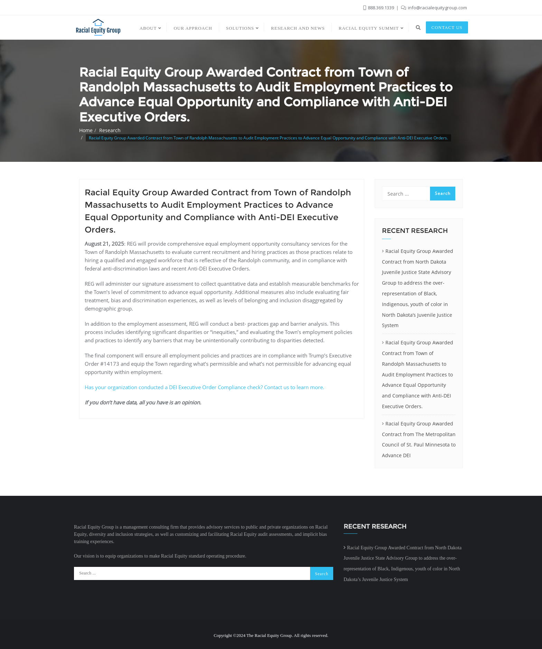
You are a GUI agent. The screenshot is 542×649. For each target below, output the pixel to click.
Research (110, 130)
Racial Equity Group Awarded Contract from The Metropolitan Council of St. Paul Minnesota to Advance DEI (419, 439)
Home (86, 130)
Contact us (446, 27)
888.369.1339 (379, 7)
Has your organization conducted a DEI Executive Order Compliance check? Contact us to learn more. (204, 387)
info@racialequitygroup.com (434, 7)
